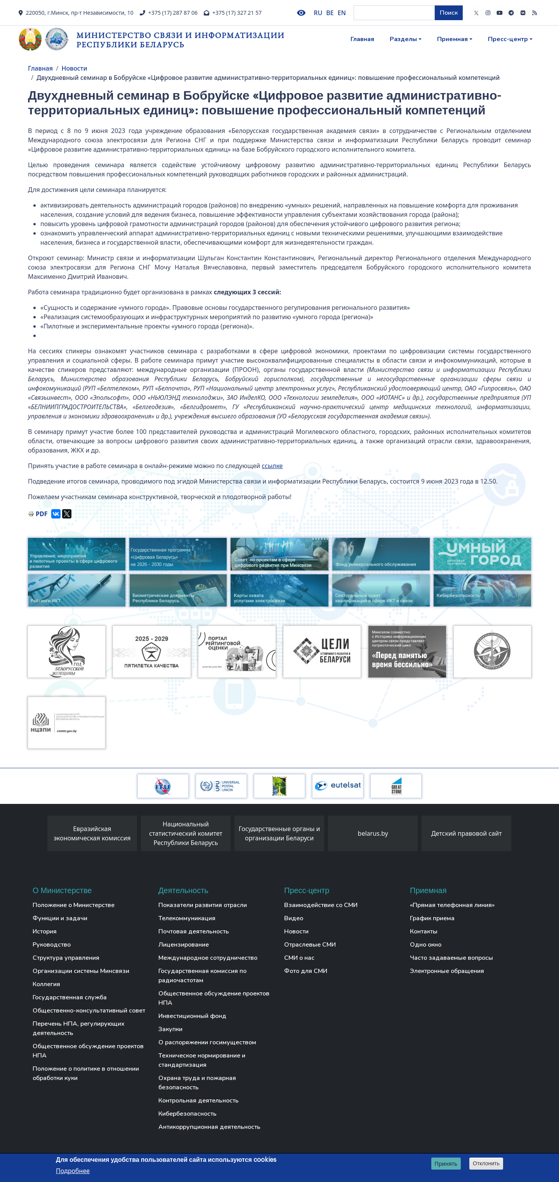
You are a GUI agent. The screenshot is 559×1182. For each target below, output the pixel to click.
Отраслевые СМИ (310, 944)
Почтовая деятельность (193, 931)
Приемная (452, 39)
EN (342, 13)
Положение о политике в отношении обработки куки (86, 1073)
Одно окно (425, 944)
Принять (446, 1163)
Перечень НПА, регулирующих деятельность (79, 1028)
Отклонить (486, 1163)
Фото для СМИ (305, 971)
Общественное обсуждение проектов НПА (88, 1051)
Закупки (170, 1029)
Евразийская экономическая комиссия (92, 833)
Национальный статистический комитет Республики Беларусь (185, 833)
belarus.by (373, 833)
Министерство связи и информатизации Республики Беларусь (180, 39)
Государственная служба (70, 997)
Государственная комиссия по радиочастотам (202, 976)
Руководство (52, 944)
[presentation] (39, 835)
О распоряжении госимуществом (207, 1042)
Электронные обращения (447, 971)
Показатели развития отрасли (202, 905)
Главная (362, 39)
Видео (293, 918)
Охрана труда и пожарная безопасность (197, 1083)
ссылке (272, 465)
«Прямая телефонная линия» (452, 905)
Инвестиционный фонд (192, 1016)
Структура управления (66, 958)
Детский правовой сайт (466, 833)
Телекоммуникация (186, 918)
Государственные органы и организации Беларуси (279, 833)
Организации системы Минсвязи (81, 971)
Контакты (423, 931)
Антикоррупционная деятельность (209, 1127)
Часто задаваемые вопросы (451, 958)
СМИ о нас (299, 958)
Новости (74, 68)
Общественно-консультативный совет (89, 1010)
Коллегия (46, 984)
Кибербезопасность (187, 1113)
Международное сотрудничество (207, 958)
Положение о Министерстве (74, 905)
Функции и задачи (60, 918)
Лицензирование (183, 944)
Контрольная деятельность (198, 1100)
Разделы (403, 39)
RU (318, 13)
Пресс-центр (508, 39)
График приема (432, 918)
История (45, 931)
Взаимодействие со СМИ (321, 905)
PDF (41, 514)
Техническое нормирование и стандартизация (201, 1060)
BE (329, 13)
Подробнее (73, 1170)
